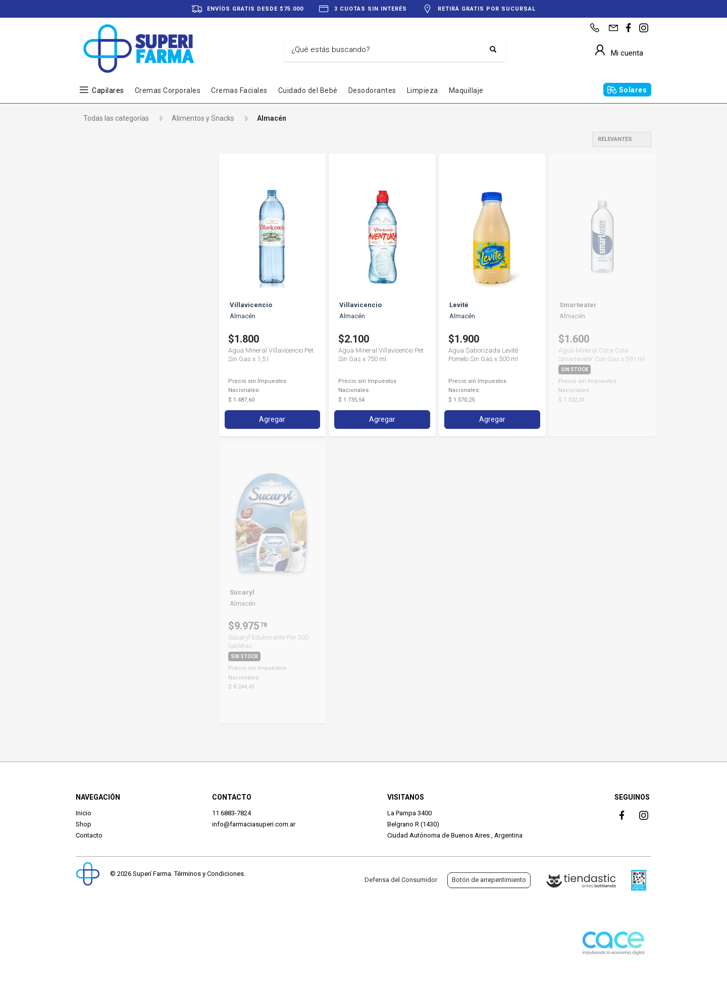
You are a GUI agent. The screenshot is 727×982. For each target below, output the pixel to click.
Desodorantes (372, 90)
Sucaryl (104, 311)
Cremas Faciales (239, 90)
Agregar (272, 418)
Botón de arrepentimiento (489, 879)
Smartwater (111, 293)
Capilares (108, 90)
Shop (83, 824)
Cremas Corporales (168, 90)
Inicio (83, 813)
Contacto (89, 835)
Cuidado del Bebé (308, 90)
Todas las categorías (116, 118)
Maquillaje (466, 90)
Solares (633, 90)
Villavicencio (111, 328)
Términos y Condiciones (209, 873)
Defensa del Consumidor (401, 879)
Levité (101, 276)
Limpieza (422, 90)
